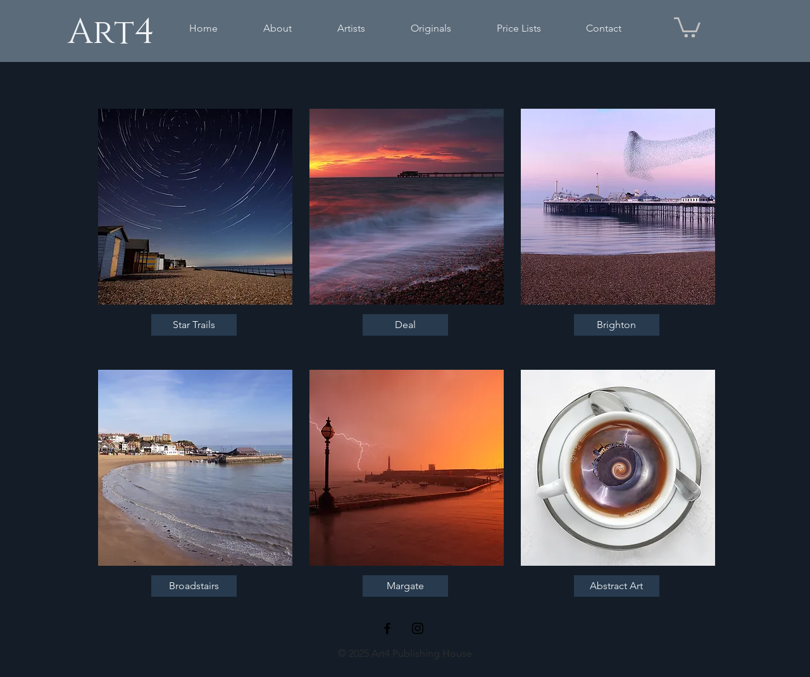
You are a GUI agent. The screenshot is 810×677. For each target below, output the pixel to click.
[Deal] (405, 325)
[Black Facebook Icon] (387, 628)
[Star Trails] (194, 325)
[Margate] (405, 586)
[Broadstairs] (194, 586)
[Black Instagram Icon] (417, 628)
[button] (687, 26)
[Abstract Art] (616, 586)
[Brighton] (616, 325)
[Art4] (111, 32)
